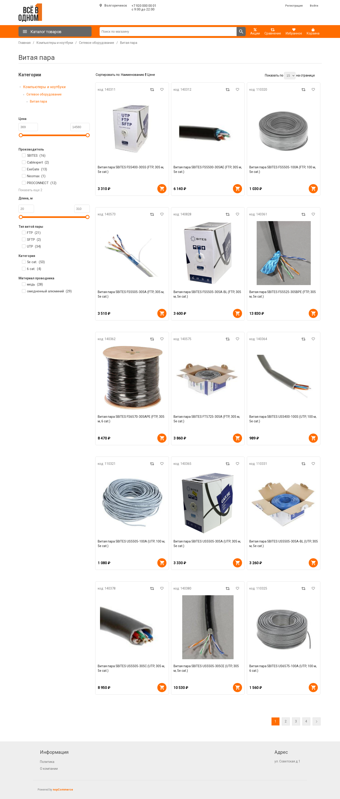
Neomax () (36, 176)
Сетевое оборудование (44, 94)
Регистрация (294, 5)
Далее (317, 721)
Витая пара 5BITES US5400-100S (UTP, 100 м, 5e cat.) (282, 419)
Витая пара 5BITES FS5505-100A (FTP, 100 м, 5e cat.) (282, 169)
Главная (24, 43)
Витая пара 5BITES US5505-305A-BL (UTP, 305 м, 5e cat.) (283, 544)
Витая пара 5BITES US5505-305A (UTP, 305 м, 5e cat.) (207, 544)
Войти (314, 5)
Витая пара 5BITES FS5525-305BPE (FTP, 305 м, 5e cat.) (282, 294)
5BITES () (36, 155)
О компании (49, 768)
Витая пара (38, 101)
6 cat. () (34, 269)
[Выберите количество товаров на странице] (289, 75)
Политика (47, 762)
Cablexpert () (38, 162)
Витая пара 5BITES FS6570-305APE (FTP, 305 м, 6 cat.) (131, 419)
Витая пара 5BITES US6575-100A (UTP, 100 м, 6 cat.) (283, 668)
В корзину (162, 188)
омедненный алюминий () (49, 291)
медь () (35, 284)
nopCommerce (63, 789)
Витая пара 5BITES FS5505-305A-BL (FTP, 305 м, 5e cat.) (207, 294)
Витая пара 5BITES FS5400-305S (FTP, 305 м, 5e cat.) (131, 169)
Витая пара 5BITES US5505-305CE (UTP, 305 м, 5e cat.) (206, 668)
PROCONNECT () (41, 183)
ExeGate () (37, 169)
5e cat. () (36, 262)
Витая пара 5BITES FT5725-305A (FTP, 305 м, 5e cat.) (207, 419)
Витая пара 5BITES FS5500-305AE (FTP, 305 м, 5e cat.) (208, 169)
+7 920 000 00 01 (144, 6)
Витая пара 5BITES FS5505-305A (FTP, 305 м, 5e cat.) (131, 294)
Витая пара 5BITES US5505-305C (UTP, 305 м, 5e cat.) (131, 668)
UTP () (34, 246)
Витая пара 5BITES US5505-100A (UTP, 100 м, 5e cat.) (131, 544)
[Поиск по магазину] (168, 31)
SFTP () (34, 240)
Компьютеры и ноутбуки (44, 87)
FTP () (34, 233)
